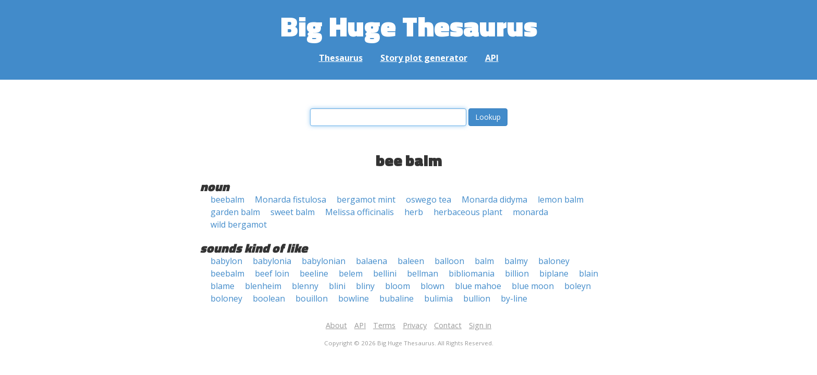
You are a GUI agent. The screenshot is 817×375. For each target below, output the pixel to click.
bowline (353, 298)
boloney (226, 298)
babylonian (323, 261)
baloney (554, 261)
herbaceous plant (468, 212)
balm (484, 261)
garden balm (235, 212)
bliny (365, 286)
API (492, 58)
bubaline (396, 298)
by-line (514, 298)
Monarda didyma (494, 199)
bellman (422, 273)
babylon (226, 261)
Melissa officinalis (359, 212)
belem (351, 273)
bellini (385, 273)
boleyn (577, 286)
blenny (305, 286)
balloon (449, 261)
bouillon (311, 298)
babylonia (272, 261)
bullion (476, 298)
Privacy (415, 325)
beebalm (227, 199)
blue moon (533, 286)
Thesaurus (341, 58)
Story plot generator (423, 58)
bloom (397, 286)
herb (413, 212)
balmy (516, 261)
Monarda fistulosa (290, 199)
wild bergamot (239, 224)
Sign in (480, 325)
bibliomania (471, 273)
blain (588, 273)
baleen (411, 261)
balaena (371, 261)
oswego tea (428, 199)
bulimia (438, 298)
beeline (314, 273)
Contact (448, 325)
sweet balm (292, 212)
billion (517, 273)
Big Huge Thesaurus (408, 25)
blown (432, 286)
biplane (553, 273)
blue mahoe (478, 286)
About (336, 325)
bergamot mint (366, 199)
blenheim (263, 286)
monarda (530, 212)
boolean (269, 298)
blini (337, 286)
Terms (384, 325)
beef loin (272, 273)
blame (222, 286)
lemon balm (561, 199)
